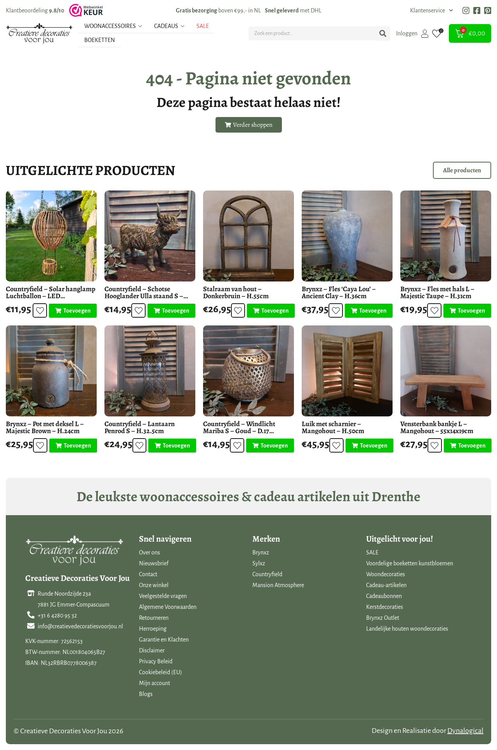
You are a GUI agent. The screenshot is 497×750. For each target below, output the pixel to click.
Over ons (149, 552)
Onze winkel (154, 585)
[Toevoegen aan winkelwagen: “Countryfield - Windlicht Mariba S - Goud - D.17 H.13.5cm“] (270, 446)
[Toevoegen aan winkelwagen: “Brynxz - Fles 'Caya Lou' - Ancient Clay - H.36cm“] (369, 311)
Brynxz (260, 552)
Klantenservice (431, 10)
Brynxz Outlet (382, 618)
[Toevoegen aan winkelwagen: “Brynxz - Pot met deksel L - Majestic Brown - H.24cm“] (73, 446)
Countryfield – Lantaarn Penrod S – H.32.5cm (139, 427)
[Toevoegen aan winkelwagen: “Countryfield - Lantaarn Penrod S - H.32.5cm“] (172, 446)
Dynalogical (465, 730)
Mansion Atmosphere (278, 585)
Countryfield (267, 574)
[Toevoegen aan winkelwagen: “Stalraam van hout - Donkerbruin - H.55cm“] (271, 311)
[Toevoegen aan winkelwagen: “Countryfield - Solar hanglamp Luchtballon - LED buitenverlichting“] (73, 311)
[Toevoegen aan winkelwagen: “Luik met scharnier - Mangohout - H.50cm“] (369, 446)
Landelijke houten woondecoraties (407, 629)
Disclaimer (152, 650)
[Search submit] (382, 33)
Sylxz (258, 563)
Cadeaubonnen (384, 596)
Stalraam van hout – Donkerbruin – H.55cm (236, 292)
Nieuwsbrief (154, 563)
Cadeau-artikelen (386, 585)
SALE (372, 552)
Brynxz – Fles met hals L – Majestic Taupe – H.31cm (437, 292)
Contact (148, 574)
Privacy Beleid (155, 661)
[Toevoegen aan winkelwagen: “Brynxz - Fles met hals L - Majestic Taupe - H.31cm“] (467, 311)
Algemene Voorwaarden (167, 607)
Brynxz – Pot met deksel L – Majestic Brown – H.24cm (45, 427)
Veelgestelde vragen (163, 596)
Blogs (146, 694)
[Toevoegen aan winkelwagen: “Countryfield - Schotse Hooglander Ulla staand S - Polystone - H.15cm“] (171, 311)
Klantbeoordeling (35, 10)
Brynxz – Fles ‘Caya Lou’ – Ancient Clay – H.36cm (339, 292)
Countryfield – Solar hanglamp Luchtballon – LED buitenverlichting (51, 296)
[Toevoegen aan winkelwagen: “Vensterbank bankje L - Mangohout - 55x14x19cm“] (468, 446)
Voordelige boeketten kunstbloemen (409, 563)
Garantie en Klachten (164, 639)
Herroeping (153, 629)
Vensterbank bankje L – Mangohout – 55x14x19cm (436, 427)
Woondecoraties (385, 574)
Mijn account (154, 683)
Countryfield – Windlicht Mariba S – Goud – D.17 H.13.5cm (239, 430)
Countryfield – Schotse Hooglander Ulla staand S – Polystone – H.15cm (143, 296)
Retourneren (154, 618)
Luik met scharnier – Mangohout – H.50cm (333, 427)
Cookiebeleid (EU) (160, 672)
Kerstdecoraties (384, 607)
